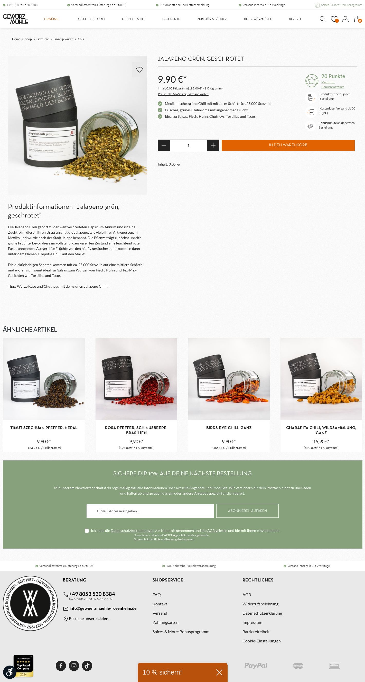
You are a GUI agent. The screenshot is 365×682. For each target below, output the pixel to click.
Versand (160, 613)
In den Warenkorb (288, 145)
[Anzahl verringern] (164, 145)
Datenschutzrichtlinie (147, 539)
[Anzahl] (189, 145)
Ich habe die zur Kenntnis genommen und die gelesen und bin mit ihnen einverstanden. (185, 530)
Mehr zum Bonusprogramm (332, 84)
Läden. (103, 618)
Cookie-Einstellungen (261, 640)
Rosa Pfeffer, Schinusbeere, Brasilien (136, 430)
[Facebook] (61, 666)
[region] (78, 125)
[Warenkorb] (357, 19)
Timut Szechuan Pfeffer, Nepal (44, 428)
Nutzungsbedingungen (180, 539)
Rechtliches (258, 580)
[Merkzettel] (334, 19)
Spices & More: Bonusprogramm (341, 5)
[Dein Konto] (345, 19)
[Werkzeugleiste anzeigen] (9, 672)
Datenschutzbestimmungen (132, 530)
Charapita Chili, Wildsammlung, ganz (321, 430)
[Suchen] (323, 19)
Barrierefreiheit (256, 631)
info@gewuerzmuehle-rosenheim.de (100, 609)
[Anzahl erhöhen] (213, 145)
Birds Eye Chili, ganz (228, 428)
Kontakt (160, 603)
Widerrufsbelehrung (260, 603)
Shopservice (168, 580)
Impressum (252, 622)
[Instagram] (74, 666)
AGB (211, 530)
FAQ (157, 594)
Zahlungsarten (166, 622)
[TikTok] (87, 666)
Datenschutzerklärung (262, 613)
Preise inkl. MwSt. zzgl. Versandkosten (183, 94)
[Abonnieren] (247, 511)
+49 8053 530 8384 (89, 594)
